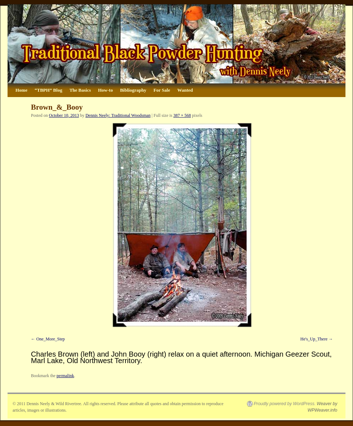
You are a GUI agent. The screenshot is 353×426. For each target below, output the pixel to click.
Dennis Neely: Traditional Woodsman (118, 115)
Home (21, 90)
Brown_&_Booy (57, 107)
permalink (65, 375)
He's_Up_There (314, 339)
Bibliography (133, 90)
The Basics (80, 90)
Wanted (185, 90)
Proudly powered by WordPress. (285, 403)
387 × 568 (182, 115)
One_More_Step (50, 339)
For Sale (161, 90)
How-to (105, 90)
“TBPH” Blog (48, 90)
